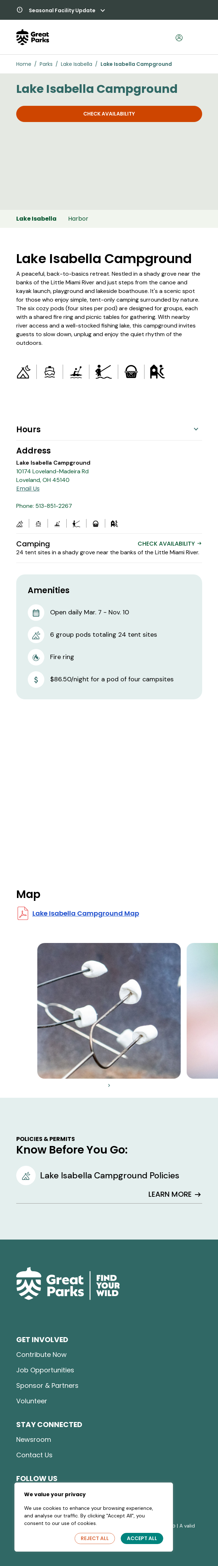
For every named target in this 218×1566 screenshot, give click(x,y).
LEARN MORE (175, 1194)
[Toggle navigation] (194, 37)
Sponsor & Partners (47, 1385)
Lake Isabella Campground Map (85, 913)
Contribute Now (41, 1354)
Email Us (28, 488)
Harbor (78, 219)
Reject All (95, 1538)
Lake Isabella (76, 64)
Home (23, 64)
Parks (46, 64)
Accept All (142, 1538)
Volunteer (31, 1400)
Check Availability (109, 113)
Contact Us (34, 1454)
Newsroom (33, 1439)
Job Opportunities (45, 1370)
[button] (61, 10)
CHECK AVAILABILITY (170, 544)
